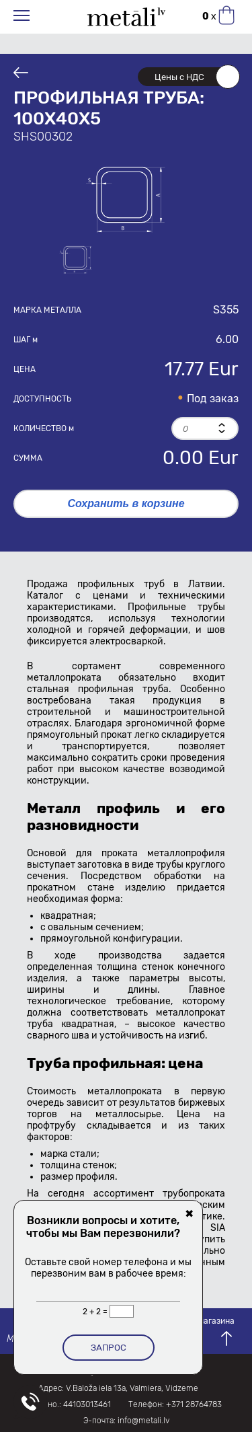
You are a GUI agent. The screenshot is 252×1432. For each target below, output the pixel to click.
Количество (43, 428)
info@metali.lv (143, 1420)
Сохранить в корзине (125, 503)
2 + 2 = (96, 1311)
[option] (126, 197)
